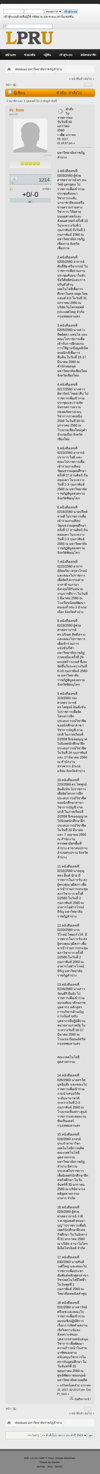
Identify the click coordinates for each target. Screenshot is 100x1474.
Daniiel (55, 1462)
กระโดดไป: (34, 1435)
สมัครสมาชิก (88, 54)
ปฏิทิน (47, 54)
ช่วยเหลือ (29, 54)
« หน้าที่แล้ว (76, 78)
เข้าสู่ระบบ (65, 54)
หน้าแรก (10, 54)
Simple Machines (65, 1458)
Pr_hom (16, 110)
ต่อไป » (89, 78)
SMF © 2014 (46, 1458)
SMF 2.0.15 (30, 1458)
